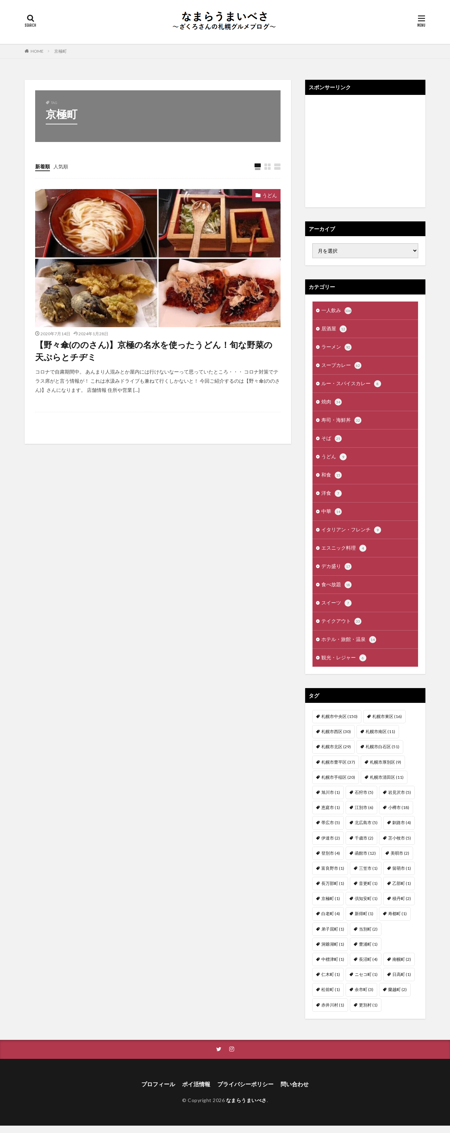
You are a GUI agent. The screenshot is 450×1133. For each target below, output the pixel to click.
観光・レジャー (343, 664)
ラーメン (336, 348)
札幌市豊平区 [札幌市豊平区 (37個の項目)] (338, 769)
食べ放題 (336, 590)
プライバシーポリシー (245, 1091)
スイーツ (336, 609)
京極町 (60, 51)
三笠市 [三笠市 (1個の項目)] (368, 875)
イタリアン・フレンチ (351, 534)
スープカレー (341, 366)
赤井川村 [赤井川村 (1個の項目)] (332, 1012)
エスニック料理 (343, 553)
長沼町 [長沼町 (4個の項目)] (368, 966)
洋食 (331, 497)
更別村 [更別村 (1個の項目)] (368, 1012)
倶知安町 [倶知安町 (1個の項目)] (366, 905)
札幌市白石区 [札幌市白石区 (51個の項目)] (382, 753)
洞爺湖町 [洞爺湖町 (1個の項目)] (332, 951)
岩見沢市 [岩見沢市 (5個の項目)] (399, 799)
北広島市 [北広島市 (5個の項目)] (366, 829)
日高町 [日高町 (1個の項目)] (401, 981)
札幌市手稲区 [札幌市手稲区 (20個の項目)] (338, 784)
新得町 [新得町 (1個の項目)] (364, 920)
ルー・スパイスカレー (351, 385)
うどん (269, 195)
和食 (331, 478)
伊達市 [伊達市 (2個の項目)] (330, 845)
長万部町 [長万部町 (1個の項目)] (332, 890)
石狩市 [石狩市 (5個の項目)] (364, 799)
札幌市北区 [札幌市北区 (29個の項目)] (336, 753)
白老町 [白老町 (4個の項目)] (330, 920)
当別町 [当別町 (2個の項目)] (368, 936)
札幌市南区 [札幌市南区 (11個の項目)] (380, 738)
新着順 (42, 166)
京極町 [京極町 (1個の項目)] (330, 905)
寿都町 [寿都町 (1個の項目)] (397, 920)
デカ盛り (336, 571)
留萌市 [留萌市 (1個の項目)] (401, 875)
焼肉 (331, 404)
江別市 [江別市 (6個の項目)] (364, 814)
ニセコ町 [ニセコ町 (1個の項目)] (366, 981)
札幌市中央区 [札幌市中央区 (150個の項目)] (339, 723)
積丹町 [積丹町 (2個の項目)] (401, 905)
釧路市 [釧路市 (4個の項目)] (401, 829)
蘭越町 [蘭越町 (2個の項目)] (397, 996)
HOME (37, 51)
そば (331, 441)
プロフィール (158, 1091)
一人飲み (336, 311)
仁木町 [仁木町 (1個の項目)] (330, 981)
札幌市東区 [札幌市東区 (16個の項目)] (387, 723)
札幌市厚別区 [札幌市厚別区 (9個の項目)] (385, 769)
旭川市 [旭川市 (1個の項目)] (330, 799)
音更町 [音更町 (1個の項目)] (368, 890)
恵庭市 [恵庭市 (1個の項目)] (330, 814)
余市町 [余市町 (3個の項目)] (364, 996)
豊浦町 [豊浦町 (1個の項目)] (368, 951)
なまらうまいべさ (246, 1108)
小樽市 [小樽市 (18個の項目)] (398, 814)
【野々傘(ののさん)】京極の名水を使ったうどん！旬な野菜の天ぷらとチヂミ (153, 351)
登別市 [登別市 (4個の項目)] (330, 860)
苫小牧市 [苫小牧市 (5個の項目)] (399, 845)
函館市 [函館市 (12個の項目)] (365, 860)
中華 (331, 515)
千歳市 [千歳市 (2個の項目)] (364, 845)
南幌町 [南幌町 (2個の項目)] (401, 966)
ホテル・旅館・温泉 (348, 646)
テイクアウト (341, 627)
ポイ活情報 (196, 1091)
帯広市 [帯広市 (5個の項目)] (330, 829)
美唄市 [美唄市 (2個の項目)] (400, 860)
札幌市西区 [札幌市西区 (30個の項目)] (336, 738)
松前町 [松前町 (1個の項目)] (330, 996)
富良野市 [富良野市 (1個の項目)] (332, 875)
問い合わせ (295, 1091)
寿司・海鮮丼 (341, 422)
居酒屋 (334, 329)
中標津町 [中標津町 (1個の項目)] (332, 966)
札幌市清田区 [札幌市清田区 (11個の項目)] (387, 784)
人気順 (60, 166)
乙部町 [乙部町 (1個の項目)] (401, 890)
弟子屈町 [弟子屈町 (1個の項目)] (332, 936)
